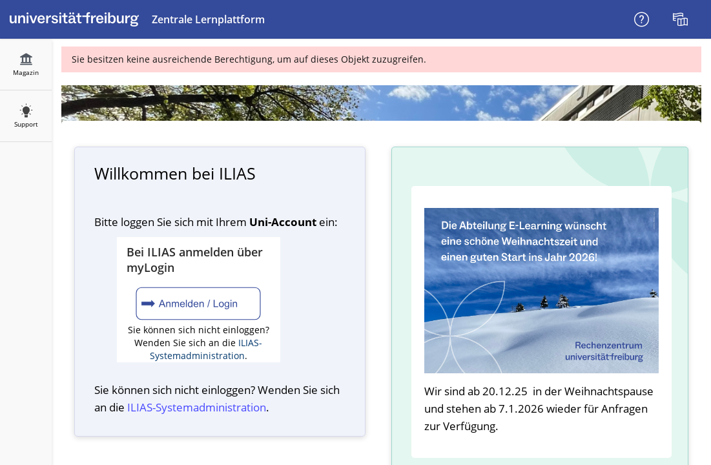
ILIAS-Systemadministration (206, 349)
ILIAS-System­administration (196, 407)
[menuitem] (682, 19)
